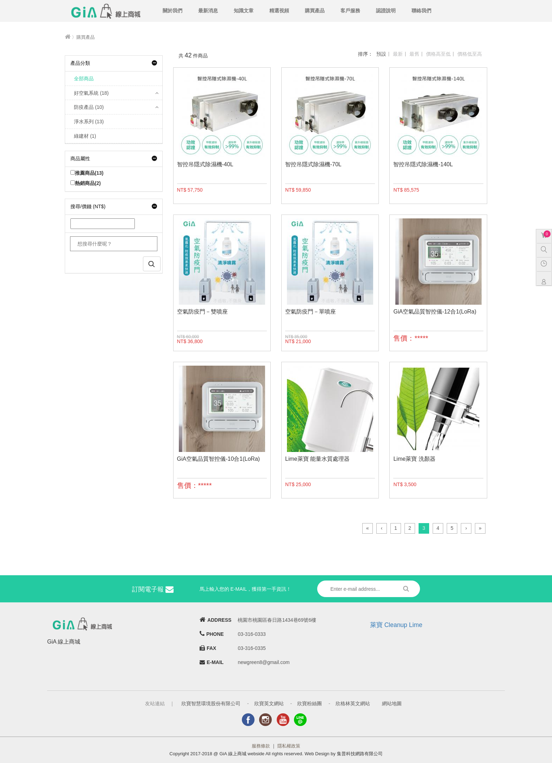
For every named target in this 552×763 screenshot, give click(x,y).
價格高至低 (438, 54)
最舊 (414, 54)
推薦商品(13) (87, 173)
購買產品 (315, 10)
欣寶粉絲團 (309, 703)
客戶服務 (350, 10)
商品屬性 (113, 158)
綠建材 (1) (85, 136)
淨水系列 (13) (89, 121)
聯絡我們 (421, 10)
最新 (398, 54)
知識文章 (243, 10)
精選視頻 (279, 10)
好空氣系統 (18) (91, 93)
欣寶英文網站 (269, 703)
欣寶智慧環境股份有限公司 (210, 703)
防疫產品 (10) (89, 107)
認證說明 (386, 10)
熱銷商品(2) (85, 183)
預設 (381, 54)
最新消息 (208, 10)
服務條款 (261, 746)
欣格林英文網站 (352, 703)
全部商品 (84, 78)
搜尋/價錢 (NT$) (113, 206)
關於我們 (172, 10)
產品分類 (113, 63)
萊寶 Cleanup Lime (396, 624)
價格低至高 (469, 54)
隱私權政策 (288, 746)
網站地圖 (392, 703)
